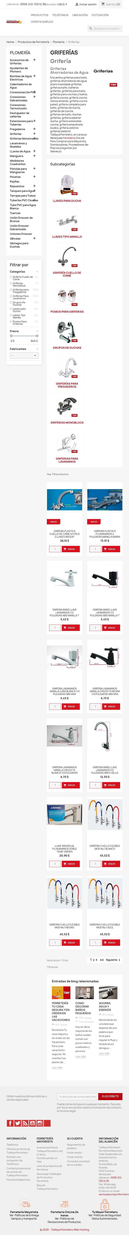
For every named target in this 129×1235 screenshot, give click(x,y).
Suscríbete (110, 1096)
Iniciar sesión (74, 1152)
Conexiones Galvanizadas (18, 98)
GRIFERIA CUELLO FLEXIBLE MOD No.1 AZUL (105, 926)
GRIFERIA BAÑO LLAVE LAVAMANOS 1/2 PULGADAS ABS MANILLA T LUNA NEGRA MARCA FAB (105, 614)
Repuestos (17, 186)
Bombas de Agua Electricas (21, 77)
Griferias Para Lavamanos (67, 460)
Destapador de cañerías (19, 114)
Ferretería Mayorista (18, 1179)
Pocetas (15, 177)
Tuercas (15, 213)
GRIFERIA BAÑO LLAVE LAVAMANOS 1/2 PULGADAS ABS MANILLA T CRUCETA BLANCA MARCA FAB (65, 615)
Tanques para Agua (22, 191)
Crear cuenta (74, 1157)
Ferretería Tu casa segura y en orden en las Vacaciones (61, 1011)
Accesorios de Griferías (19, 61)
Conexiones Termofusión (18, 106)
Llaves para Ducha (67, 201)
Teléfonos (60, 15)
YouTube (32, 1123)
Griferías (16, 134)
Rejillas (14, 181)
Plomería (20, 53)
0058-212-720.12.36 (33, 4)
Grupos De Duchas (67, 348)
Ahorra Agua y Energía (105, 1006)
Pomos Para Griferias (67, 312)
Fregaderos (17, 129)
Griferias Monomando (24, 138)
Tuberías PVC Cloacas (24, 200)
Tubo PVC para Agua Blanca (23, 206)
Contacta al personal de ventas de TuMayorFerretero (19, 1172)
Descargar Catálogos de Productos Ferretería (49, 1177)
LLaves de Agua (20, 151)
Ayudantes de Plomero (19, 69)
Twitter (17, 1123)
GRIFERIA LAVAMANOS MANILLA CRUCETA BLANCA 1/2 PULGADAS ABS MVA (65, 771)
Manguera (16, 156)
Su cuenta (75, 1138)
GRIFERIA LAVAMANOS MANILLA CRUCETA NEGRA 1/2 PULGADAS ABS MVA (105, 691)
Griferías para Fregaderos (67, 385)
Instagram (39, 1123)
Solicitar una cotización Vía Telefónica (14, 1160)
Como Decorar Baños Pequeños (83, 1008)
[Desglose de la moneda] (62, 5)
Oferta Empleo (42, 22)
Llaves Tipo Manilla (67, 237)
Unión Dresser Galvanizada (19, 227)
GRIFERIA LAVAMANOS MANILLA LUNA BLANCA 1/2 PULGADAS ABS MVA (64, 691)
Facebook (10, 1123)
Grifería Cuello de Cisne (67, 274)
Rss (25, 1123)
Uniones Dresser (21, 234)
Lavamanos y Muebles (18, 145)
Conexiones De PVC (23, 92)
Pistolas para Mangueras (18, 170)
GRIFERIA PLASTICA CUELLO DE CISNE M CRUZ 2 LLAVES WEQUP (65, 534)
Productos (39, 15)
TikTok (47, 1123)
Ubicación (80, 15)
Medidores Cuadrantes (18, 162)
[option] (61, 1028)
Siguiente (113, 960)
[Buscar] (105, 28)
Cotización (100, 15)
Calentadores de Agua (21, 86)
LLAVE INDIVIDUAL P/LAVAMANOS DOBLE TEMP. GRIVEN (64, 849)
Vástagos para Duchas (19, 245)
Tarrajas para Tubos (23, 195)
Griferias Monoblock (67, 422)
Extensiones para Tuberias (21, 122)
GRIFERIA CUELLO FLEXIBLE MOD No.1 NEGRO (64, 926)
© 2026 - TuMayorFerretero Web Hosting (64, 1229)
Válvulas (15, 238)
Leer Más (57, 1067)
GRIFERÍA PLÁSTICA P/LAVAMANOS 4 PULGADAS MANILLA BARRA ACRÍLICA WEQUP (105, 535)
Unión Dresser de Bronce (21, 219)
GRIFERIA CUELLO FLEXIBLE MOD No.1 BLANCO (105, 847)
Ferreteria (69, 138)
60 (102, 960)
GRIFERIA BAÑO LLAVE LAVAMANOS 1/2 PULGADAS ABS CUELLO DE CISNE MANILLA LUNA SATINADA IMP (105, 773)
